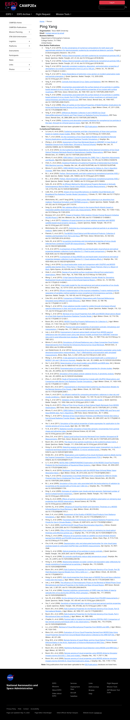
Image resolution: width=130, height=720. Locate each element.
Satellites (73, 696)
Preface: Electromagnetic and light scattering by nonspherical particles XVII (90, 55)
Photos (19, 69)
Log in (112, 2)
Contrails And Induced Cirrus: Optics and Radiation (81, 82)
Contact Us (98, 713)
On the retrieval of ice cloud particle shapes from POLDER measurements (90, 598)
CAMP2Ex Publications (17, 27)
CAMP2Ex (27, 5)
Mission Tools (63, 14)
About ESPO (56, 690)
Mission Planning (19, 32)
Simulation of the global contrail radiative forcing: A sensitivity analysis (87, 374)
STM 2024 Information (18, 36)
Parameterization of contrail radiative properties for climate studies (86, 368)
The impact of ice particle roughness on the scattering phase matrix (90, 442)
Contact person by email (54, 33)
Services (73, 683)
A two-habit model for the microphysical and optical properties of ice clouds (89, 285)
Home (42, 21)
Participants (13, 55)
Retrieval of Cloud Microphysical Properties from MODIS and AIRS (84, 627)
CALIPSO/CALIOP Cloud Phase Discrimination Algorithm (81, 525)
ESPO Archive (24, 14)
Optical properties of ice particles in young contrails (82, 551)
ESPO (9, 14)
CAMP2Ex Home (15, 23)
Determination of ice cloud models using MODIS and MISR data (84, 363)
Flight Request (43, 14)
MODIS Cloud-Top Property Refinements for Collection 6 (85, 321)
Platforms (19, 46)
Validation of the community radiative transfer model (82, 400)
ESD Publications (91, 126)
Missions (55, 686)
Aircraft (73, 693)
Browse (91, 690)
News (11, 60)
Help (90, 693)
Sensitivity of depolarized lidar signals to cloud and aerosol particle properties (91, 603)
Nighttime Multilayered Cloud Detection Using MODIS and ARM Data (90, 648)
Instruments (14, 51)
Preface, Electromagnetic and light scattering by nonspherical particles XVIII (89, 173)
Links (19, 65)
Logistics (19, 41)
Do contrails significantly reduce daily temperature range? (85, 556)
